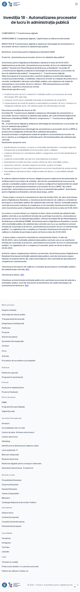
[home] (11, 4)
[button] (76, 4)
